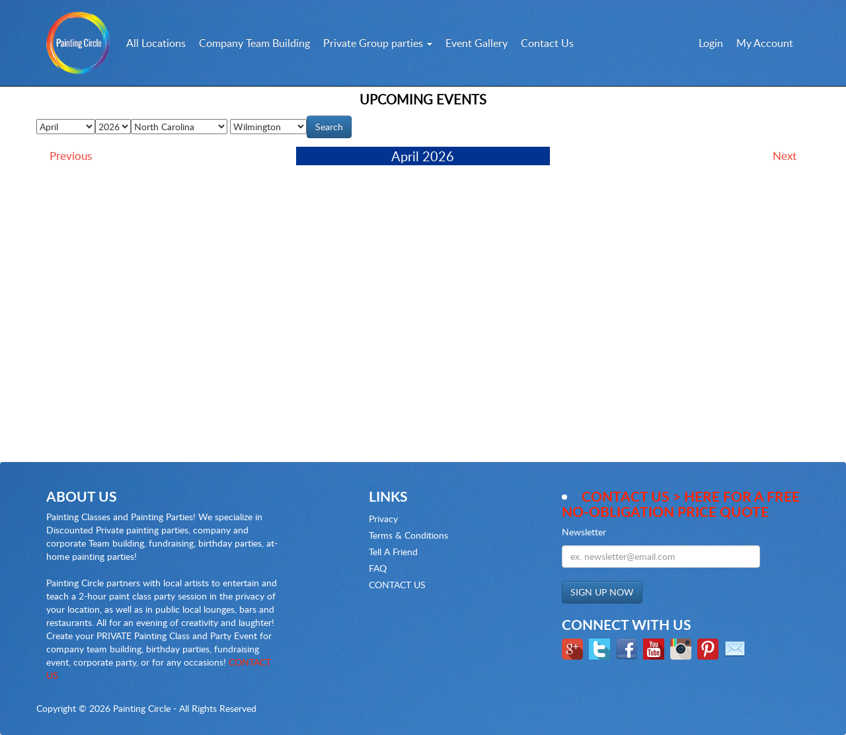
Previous (71, 155)
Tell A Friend (393, 551)
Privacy (383, 518)
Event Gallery (476, 43)
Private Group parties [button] (377, 43)
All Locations (156, 43)
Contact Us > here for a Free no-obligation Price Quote (681, 503)
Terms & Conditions (408, 535)
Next (784, 155)
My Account (764, 43)
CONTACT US (397, 584)
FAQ (378, 568)
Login (711, 43)
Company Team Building (254, 43)
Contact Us (547, 43)
